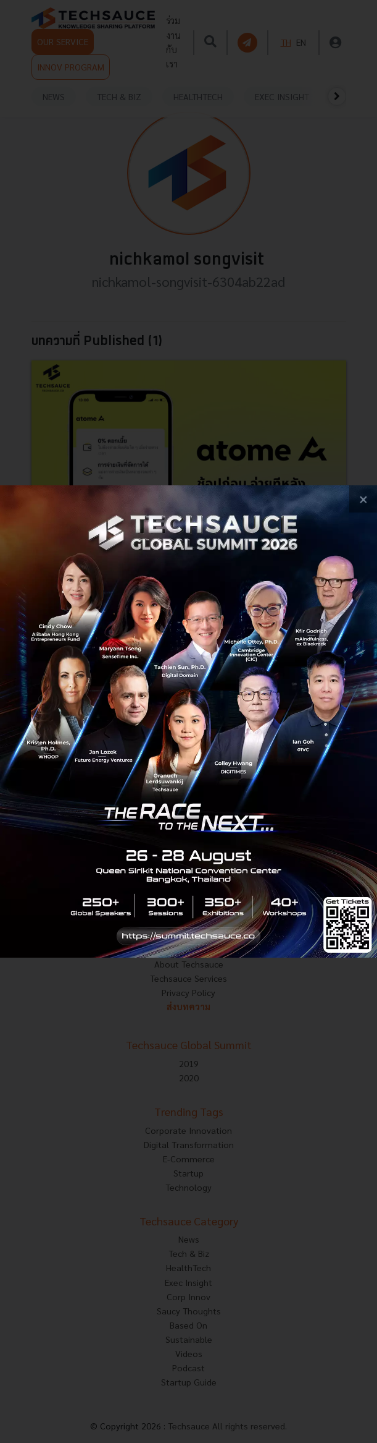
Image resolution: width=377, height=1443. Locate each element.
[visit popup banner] (188, 721)
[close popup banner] (363, 499)
